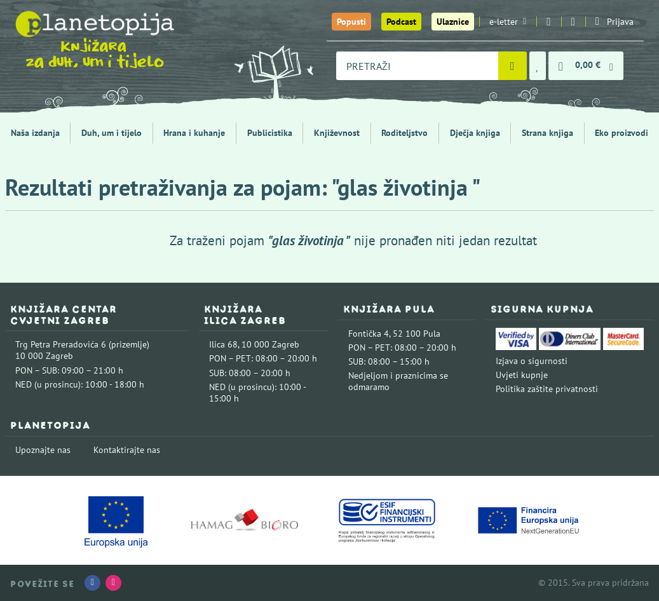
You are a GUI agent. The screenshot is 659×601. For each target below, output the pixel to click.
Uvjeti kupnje (522, 375)
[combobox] (417, 65)
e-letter (507, 21)
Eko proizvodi (621, 132)
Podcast (401, 21)
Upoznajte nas (43, 450)
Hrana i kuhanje (194, 132)
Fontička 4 (368, 333)
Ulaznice (453, 21)
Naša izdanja (35, 132)
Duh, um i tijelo (111, 132)
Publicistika (269, 132)
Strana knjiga (547, 132)
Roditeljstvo (404, 132)
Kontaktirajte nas (126, 450)
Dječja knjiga (475, 132)
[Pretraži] (512, 65)
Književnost (337, 132)
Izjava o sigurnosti (531, 361)
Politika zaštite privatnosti (547, 389)
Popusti (351, 21)
